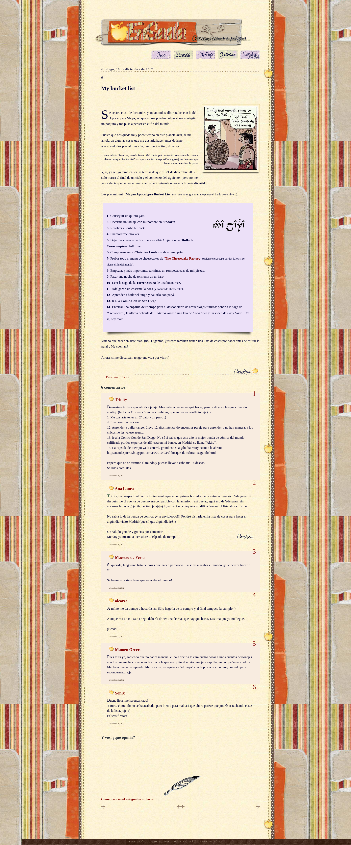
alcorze (121, 601)
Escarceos (112, 377)
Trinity (121, 399)
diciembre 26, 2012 (116, 723)
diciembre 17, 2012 (116, 588)
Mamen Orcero (128, 649)
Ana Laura (124, 489)
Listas (125, 377)
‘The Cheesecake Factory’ (182, 258)
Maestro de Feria (130, 557)
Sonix (120, 693)
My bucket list (118, 88)
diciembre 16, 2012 (116, 475)
